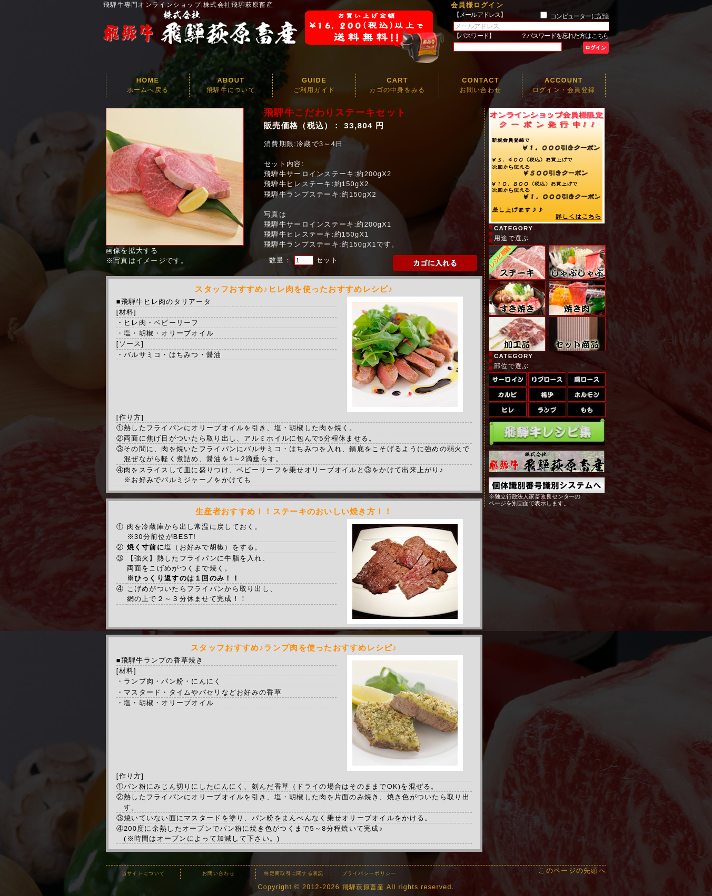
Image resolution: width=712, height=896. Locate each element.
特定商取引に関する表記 (293, 873)
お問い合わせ (218, 873)
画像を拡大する (132, 250)
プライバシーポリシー (369, 873)
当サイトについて (143, 873)
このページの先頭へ (572, 870)
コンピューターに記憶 (579, 16)
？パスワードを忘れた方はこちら (565, 36)
